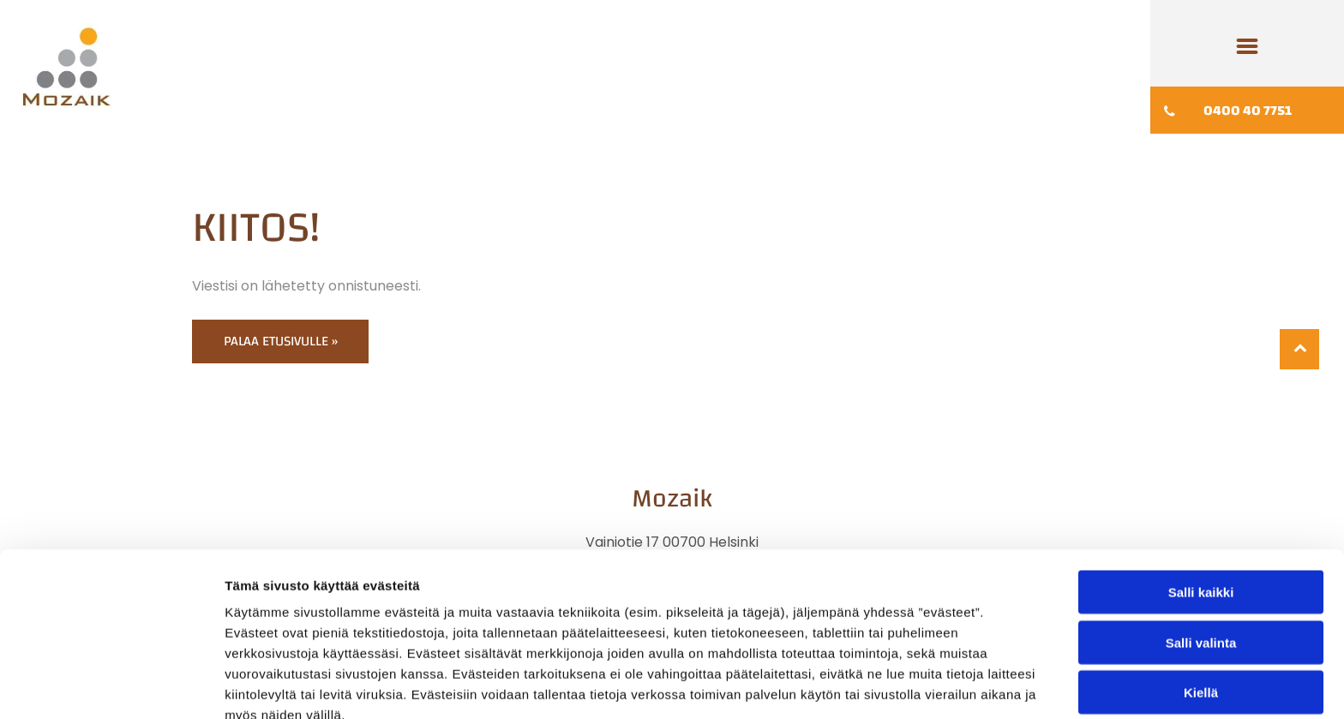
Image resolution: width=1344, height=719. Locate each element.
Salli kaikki (1201, 507)
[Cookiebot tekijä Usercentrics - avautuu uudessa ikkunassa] (111, 685)
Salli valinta (1201, 557)
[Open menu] (1247, 46)
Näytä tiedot (916, 685)
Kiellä (1201, 607)
